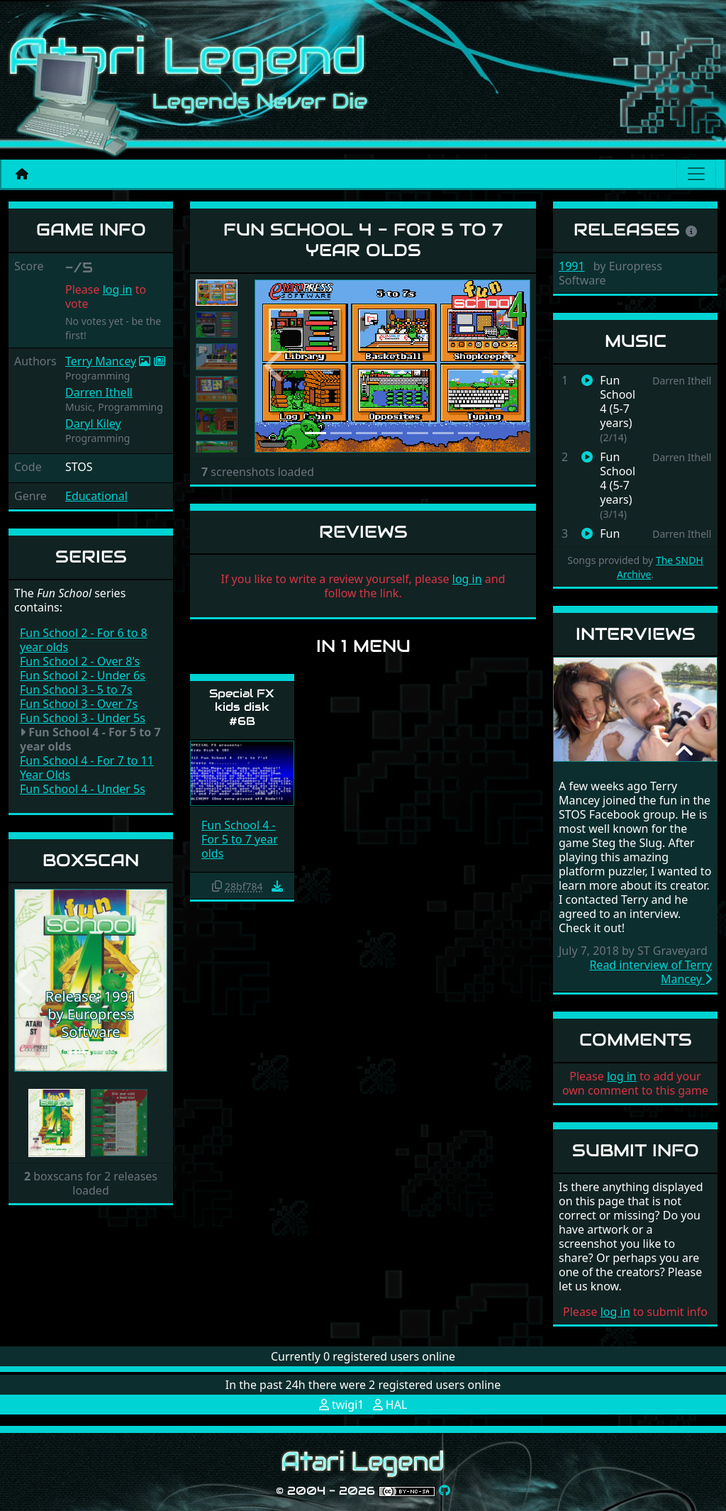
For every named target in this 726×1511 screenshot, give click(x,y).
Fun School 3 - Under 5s (82, 718)
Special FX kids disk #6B (241, 707)
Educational (96, 496)
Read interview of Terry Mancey (650, 972)
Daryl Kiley (93, 423)
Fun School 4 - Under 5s (82, 789)
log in (118, 289)
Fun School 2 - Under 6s (82, 675)
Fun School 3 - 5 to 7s (76, 689)
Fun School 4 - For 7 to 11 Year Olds (87, 767)
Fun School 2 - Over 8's (80, 661)
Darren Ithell (99, 392)
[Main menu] (696, 174)
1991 (572, 266)
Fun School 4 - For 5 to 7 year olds (239, 839)
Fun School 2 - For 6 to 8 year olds (83, 640)
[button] (25, 980)
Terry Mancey (100, 361)
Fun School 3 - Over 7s (79, 704)
